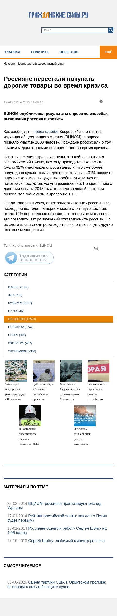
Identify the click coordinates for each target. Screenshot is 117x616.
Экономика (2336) (22, 351)
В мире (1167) (18, 287)
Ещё (108, 52)
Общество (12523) (22, 319)
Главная (12, 52)
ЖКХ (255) (15, 295)
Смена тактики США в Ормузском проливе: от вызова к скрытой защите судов (56, 584)
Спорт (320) (17, 335)
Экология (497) (20, 343)
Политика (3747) (20, 327)
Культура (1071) (20, 303)
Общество (68, 52)
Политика (40, 52)
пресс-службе (45, 132)
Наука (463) (16, 311)
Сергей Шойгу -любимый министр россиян (66, 541)
